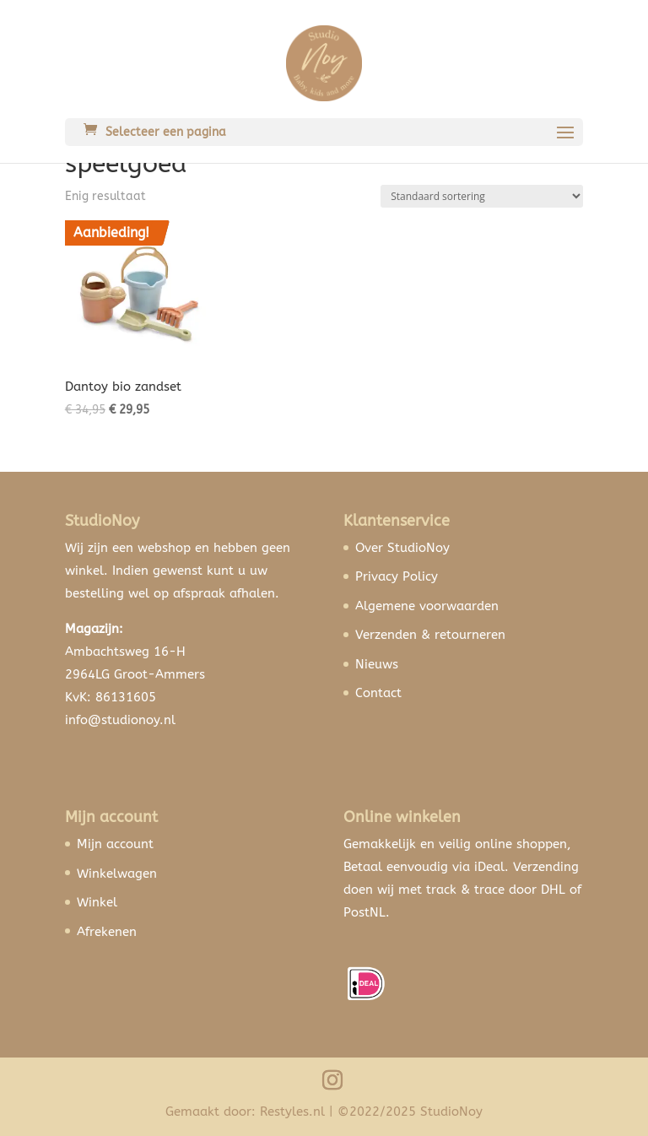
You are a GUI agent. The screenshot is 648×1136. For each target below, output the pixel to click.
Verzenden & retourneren (430, 634)
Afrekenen (107, 931)
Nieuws (376, 664)
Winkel (97, 902)
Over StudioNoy (402, 547)
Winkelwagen (117, 873)
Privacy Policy (396, 576)
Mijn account (115, 844)
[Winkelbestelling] (482, 196)
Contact (378, 693)
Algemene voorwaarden (427, 606)
